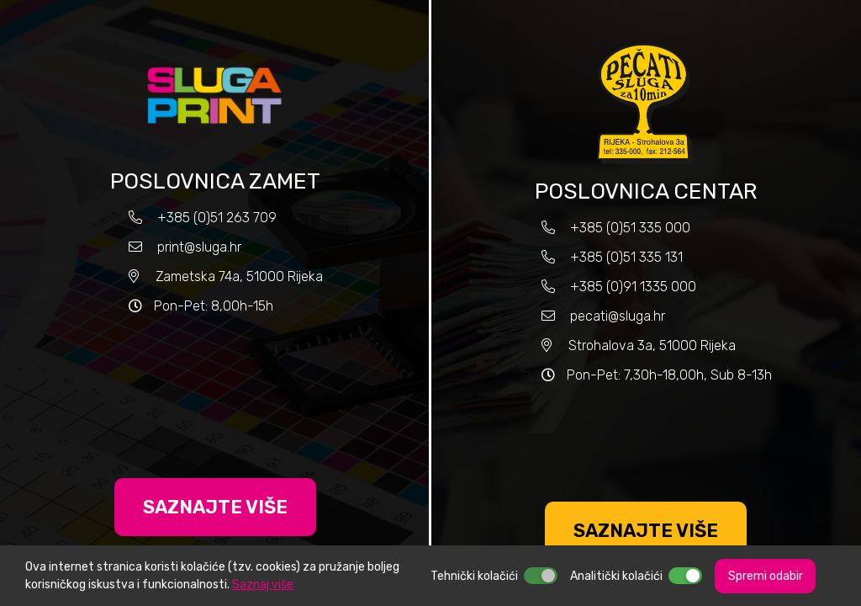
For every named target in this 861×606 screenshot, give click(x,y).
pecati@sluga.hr (617, 316)
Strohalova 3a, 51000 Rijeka (652, 346)
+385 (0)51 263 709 (217, 218)
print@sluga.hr (199, 247)
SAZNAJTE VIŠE (215, 507)
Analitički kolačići (616, 576)
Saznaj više (262, 584)
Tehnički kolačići (474, 576)
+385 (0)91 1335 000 (633, 287)
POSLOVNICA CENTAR (646, 191)
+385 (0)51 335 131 (625, 257)
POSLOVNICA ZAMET (215, 181)
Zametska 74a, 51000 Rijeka (239, 276)
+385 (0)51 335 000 (630, 228)
